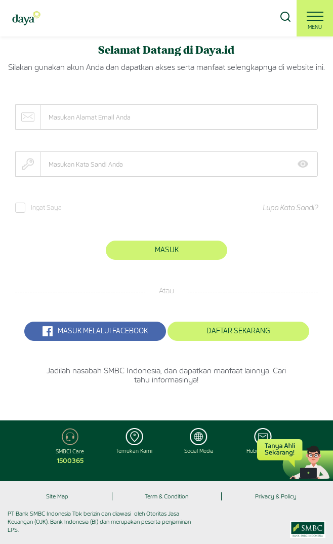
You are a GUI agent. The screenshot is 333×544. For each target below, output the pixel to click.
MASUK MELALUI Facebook (95, 331)
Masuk (167, 250)
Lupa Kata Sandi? (290, 208)
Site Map (57, 496)
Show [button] (306, 164)
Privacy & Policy (276, 496)
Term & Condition (166, 496)
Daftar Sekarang (238, 331)
